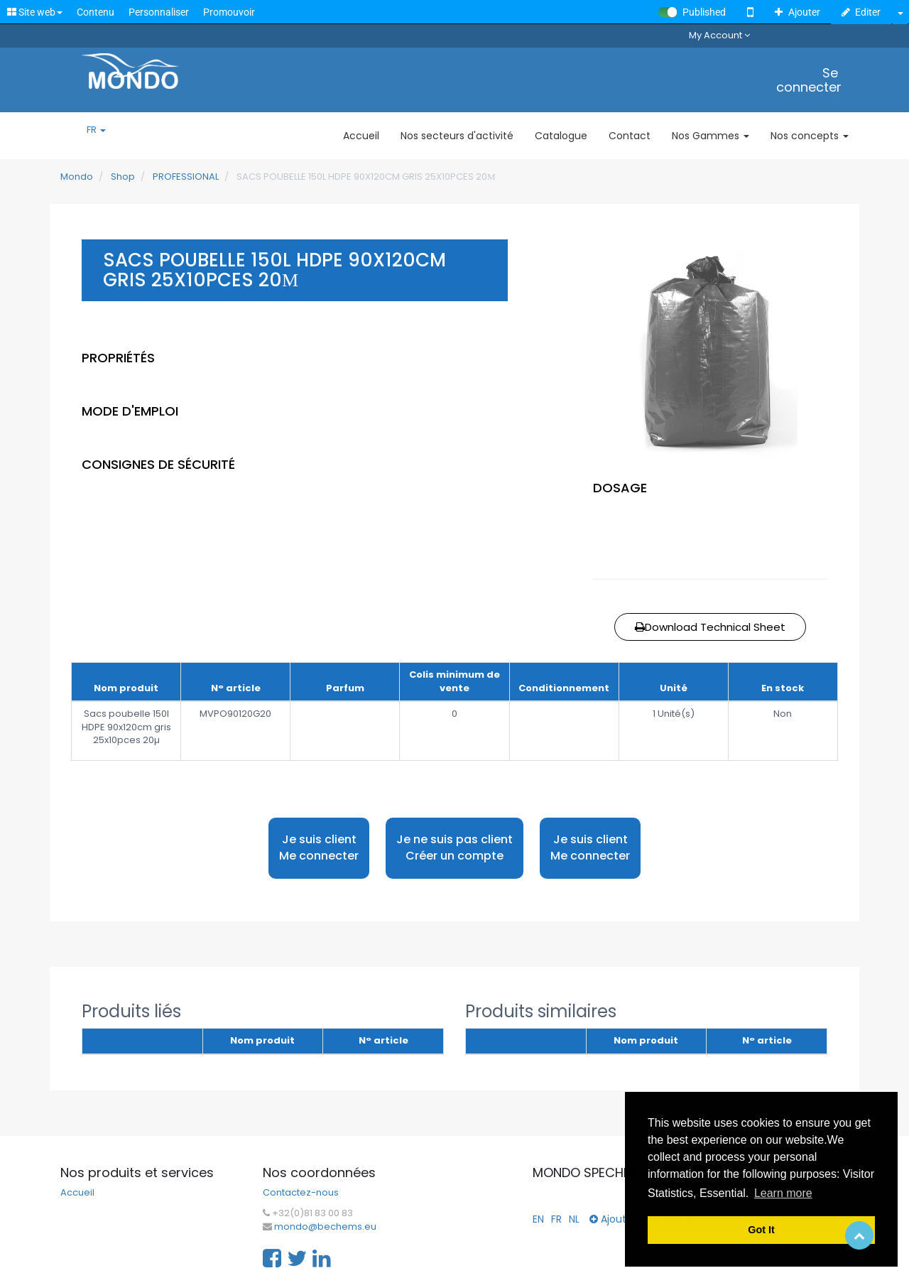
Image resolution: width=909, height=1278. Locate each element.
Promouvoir (229, 12)
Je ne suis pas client (454, 848)
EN (538, 1219)
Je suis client (319, 848)
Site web (34, 12)
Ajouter (797, 12)
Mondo (76, 176)
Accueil (77, 1192)
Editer (861, 12)
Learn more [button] (783, 1193)
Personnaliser (159, 12)
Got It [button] (761, 1229)
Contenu (95, 12)
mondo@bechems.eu (325, 1226)
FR (96, 130)
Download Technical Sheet (710, 626)
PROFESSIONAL (186, 176)
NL (574, 1219)
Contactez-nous (301, 1192)
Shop (123, 176)
